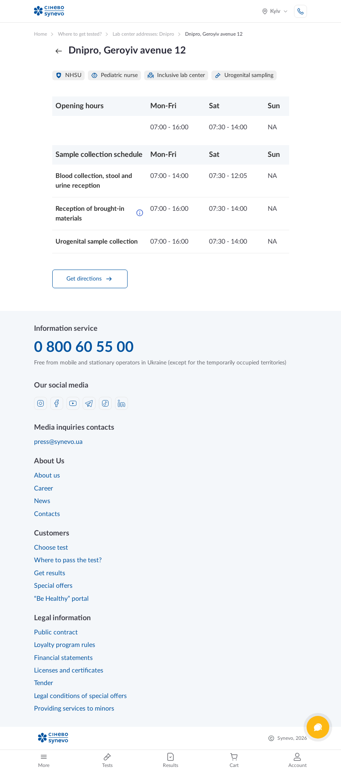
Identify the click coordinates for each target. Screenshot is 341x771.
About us (47, 475)
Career (43, 488)
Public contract (56, 632)
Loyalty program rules (64, 645)
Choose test (51, 547)
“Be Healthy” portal (61, 598)
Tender (43, 683)
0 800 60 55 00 (84, 347)
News (42, 501)
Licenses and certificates (68, 670)
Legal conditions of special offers (80, 696)
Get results (49, 573)
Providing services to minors (74, 708)
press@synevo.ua (58, 442)
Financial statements (63, 658)
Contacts (47, 514)
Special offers (53, 586)
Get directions (89, 279)
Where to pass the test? (68, 560)
